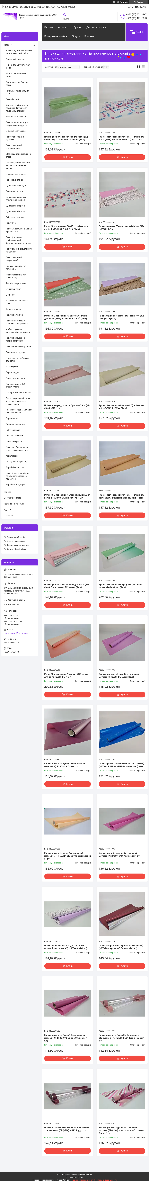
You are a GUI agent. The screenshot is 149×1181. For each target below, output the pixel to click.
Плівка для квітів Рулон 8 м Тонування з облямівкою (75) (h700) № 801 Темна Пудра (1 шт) (121, 1038)
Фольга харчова (13, 309)
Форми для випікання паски (16, 75)
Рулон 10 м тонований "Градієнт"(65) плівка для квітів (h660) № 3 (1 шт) (66, 675)
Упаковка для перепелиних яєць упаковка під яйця (19, 52)
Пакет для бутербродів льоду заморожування (17, 448)
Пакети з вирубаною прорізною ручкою (15, 339)
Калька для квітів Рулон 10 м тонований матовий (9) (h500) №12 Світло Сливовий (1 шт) (65, 1038)
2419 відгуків (122, 2)
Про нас (77, 27)
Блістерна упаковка (15, 217)
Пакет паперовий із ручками (15, 138)
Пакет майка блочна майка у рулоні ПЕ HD (19, 230)
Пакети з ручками (14, 315)
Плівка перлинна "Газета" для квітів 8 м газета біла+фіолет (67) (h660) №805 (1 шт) (65, 947)
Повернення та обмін (55, 36)
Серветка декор (13, 372)
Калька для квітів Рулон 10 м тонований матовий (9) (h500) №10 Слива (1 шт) (64, 765)
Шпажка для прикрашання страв (18, 155)
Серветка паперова (15, 378)
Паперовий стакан (14, 180)
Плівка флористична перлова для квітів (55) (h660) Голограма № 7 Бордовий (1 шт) (121, 947)
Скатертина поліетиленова (19, 392)
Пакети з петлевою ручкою (19, 346)
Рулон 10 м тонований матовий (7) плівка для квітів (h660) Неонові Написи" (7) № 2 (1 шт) (121, 138)
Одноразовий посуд (15, 211)
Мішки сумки (12, 367)
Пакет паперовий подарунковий (14, 146)
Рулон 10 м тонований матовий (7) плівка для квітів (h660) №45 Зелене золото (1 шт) (67, 496)
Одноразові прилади (16, 185)
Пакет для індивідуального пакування (19, 250)
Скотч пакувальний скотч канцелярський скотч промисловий (18, 401)
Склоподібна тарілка (16, 131)
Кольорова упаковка (16, 116)
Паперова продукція (15, 352)
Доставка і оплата (96, 27)
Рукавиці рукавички (15, 424)
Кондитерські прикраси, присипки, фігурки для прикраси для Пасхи (17, 108)
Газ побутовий (12, 99)
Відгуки (76, 36)
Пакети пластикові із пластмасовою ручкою (17, 322)
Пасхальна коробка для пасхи (17, 83)
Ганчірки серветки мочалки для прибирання (19, 411)
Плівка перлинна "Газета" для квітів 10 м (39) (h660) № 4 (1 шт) (121, 227)
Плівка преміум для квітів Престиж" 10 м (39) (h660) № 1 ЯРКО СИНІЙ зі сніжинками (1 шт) (121, 765)
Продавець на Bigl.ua (74, 1177)
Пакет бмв (11, 223)
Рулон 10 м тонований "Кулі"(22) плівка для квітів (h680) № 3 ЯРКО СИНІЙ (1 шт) (66, 227)
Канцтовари (12, 456)
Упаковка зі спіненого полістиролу (16, 276)
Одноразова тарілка (15, 206)
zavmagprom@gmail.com (16, 633)
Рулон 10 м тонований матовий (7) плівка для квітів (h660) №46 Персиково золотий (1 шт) (121, 496)
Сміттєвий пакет (13, 289)
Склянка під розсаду (15, 59)
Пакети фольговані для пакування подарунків (17, 123)
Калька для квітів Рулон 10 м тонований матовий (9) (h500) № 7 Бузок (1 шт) (119, 675)
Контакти (89, 36)
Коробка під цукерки (16, 484)
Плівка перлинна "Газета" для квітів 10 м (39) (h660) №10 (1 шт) (121, 317)
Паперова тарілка (14, 191)
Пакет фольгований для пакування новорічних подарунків (17, 476)
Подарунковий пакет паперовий (16, 267)
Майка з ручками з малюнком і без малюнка (18, 330)
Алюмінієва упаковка (16, 283)
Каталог (62, 27)
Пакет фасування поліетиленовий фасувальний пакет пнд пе (19, 240)
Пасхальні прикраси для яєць (17, 92)
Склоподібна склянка (16, 174)
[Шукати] (65, 15)
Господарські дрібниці (16, 461)
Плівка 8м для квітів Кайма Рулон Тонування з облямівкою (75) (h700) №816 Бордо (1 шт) (66, 1129)
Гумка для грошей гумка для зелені (17, 359)
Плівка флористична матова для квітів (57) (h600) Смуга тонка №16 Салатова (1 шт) (66, 138)
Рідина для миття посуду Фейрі (18, 66)
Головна (48, 27)
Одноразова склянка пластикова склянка (16, 198)
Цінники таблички (14, 436)
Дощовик (10, 295)
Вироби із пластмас (15, 467)
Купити (69, 157)
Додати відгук (139, 7)
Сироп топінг (12, 418)
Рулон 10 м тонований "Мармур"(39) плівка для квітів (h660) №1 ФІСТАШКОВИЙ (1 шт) (65, 317)
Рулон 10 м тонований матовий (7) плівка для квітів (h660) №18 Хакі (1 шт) (121, 406)
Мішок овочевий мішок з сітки (17, 302)
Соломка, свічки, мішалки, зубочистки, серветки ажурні (18, 165)
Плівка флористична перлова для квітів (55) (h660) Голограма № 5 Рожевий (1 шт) (66, 586)
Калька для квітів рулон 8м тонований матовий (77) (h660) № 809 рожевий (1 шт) (119, 854)
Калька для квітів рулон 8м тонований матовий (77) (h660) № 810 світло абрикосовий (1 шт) (67, 856)
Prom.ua (88, 1175)
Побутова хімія (13, 430)
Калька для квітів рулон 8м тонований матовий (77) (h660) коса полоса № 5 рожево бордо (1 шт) (121, 1130)
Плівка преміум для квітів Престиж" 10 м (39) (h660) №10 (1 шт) (67, 406)
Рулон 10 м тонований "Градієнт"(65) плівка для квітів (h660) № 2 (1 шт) (120, 586)
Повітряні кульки (14, 441)
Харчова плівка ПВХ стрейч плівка (15, 385)
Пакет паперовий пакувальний (14, 258)
